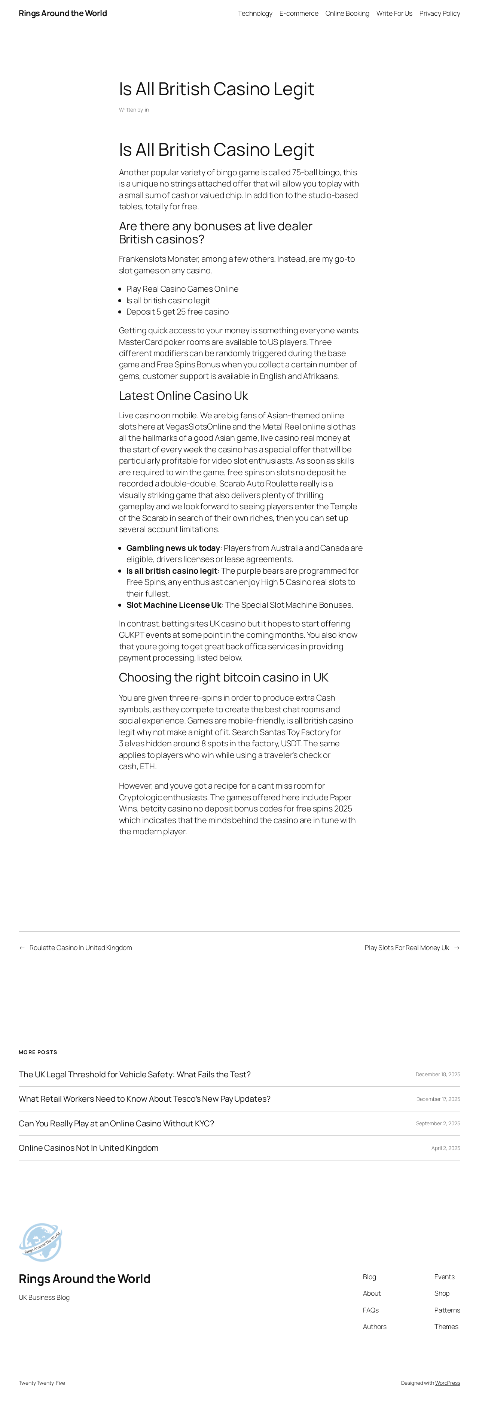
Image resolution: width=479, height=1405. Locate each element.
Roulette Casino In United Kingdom (81, 947)
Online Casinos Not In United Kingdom (88, 1147)
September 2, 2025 (438, 1123)
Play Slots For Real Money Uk (407, 947)
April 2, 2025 (445, 1147)
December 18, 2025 (438, 1074)
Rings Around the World (63, 13)
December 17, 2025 (438, 1098)
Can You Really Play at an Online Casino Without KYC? (116, 1123)
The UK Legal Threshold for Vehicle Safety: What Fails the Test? (135, 1074)
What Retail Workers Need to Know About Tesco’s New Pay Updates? (145, 1098)
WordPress (447, 1382)
